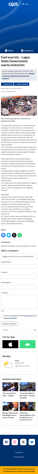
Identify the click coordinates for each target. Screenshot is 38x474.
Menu (9, 50)
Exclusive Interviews (11, 379)
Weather (6, 356)
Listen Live (27, 50)
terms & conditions (10, 318)
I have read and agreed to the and (20, 317)
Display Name (6, 262)
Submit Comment (9, 324)
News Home (8, 84)
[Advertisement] (19, 28)
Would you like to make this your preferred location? (18, 75)
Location (4, 272)
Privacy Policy (19, 457)
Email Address (6, 282)
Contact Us (19, 452)
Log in (5, 256)
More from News (22, 84)
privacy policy (29, 315)
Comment (5, 293)
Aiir (33, 471)
